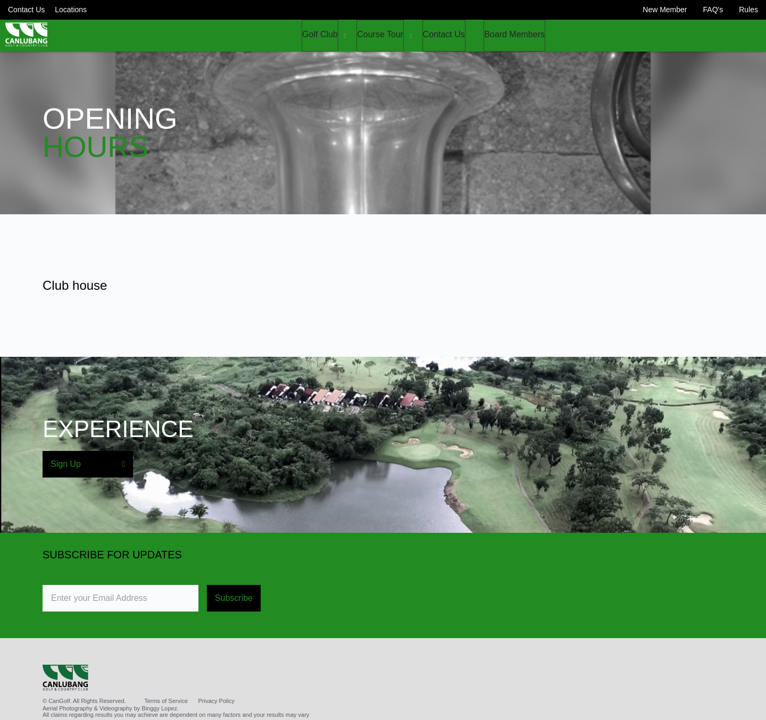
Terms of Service (166, 701)
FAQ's (713, 9)
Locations (71, 9)
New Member (665, 9)
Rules (748, 9)
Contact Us (26, 9)
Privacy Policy (216, 701)
